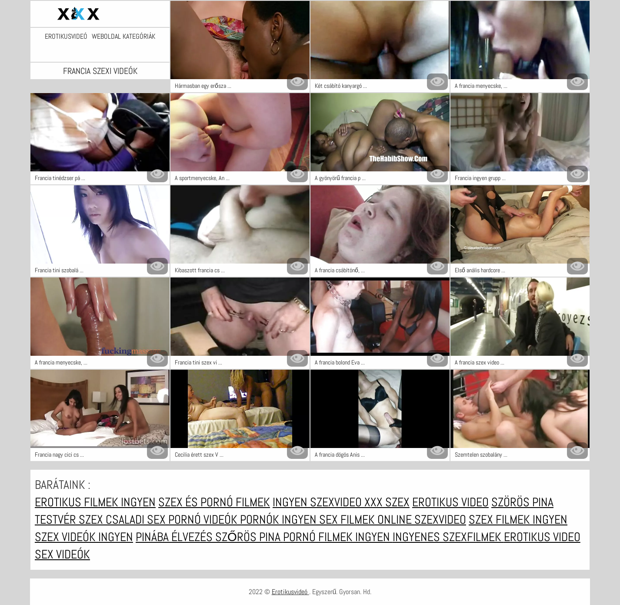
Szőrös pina (249, 537)
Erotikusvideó (66, 36)
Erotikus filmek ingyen (95, 502)
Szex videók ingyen (84, 537)
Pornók (261, 519)
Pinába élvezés (175, 537)
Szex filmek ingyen (518, 519)
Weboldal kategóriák (123, 36)
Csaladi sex (137, 519)
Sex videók (62, 554)
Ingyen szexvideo (318, 502)
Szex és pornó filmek (214, 502)
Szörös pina (522, 502)
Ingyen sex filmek (329, 519)
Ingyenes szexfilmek (448, 537)
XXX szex (387, 502)
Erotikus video (450, 502)
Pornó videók (204, 519)
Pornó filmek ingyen (338, 537)
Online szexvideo (421, 519)
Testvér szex (70, 519)
